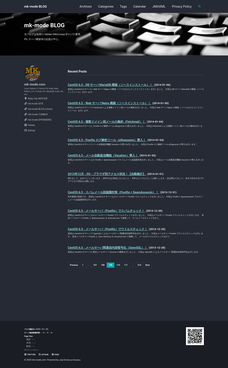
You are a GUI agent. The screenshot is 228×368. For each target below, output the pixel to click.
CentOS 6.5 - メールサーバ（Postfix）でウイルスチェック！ (118, 255)
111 (126, 301)
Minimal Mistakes (75, 360)
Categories (103, 6)
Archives (83, 6)
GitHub (29, 141)
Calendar (137, 6)
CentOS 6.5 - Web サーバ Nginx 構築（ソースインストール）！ (120, 111)
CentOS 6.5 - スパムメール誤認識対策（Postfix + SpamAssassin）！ (124, 211)
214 (139, 301)
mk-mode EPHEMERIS (37, 130)
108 (103, 301)
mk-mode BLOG (35, 6)
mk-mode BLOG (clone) (38, 119)
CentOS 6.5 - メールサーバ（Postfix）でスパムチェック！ (116, 231)
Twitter (29, 135)
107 (95, 301)
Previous (74, 301)
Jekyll (62, 360)
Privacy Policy (179, 6)
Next (147, 301)
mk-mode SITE (33, 114)
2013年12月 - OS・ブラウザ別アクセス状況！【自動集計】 (117, 191)
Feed (60, 354)
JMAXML (156, 6)
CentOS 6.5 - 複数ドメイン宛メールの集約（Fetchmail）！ (116, 131)
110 (118, 301)
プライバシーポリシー (34, 350)
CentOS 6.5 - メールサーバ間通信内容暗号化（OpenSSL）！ (117, 279)
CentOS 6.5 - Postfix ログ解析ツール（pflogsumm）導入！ (116, 151)
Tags (121, 6)
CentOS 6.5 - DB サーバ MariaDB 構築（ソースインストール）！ (121, 90)
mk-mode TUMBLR (36, 124)
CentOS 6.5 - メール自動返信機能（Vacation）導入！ (112, 171)
